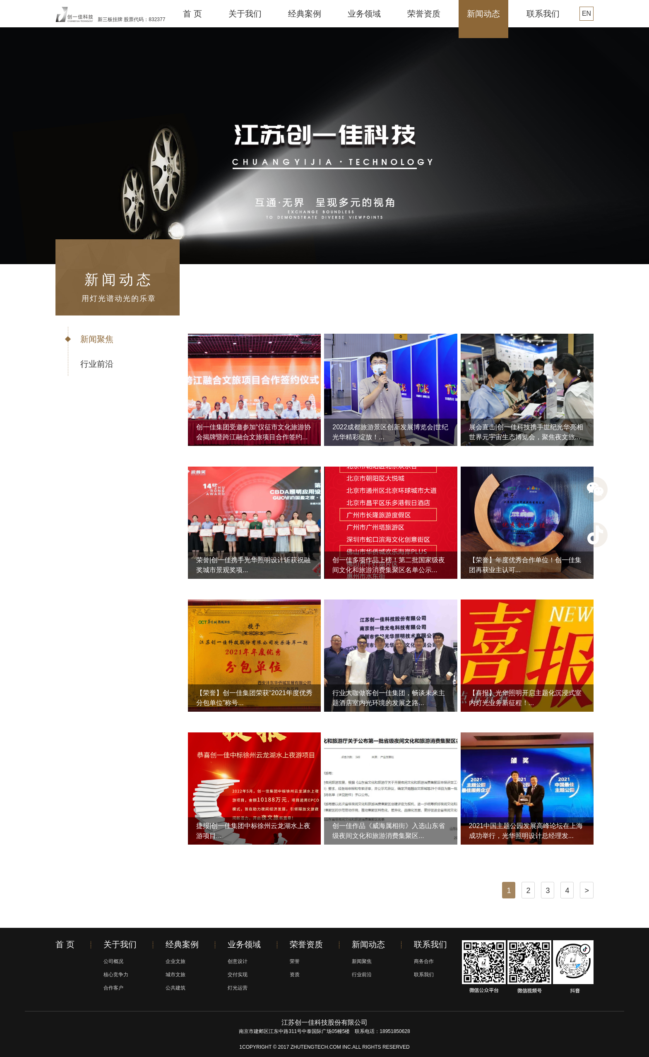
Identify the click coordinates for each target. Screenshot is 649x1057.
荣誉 (295, 961)
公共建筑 (175, 988)
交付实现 (238, 975)
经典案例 (304, 13)
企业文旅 (175, 961)
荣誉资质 (423, 13)
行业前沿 (96, 363)
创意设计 (238, 961)
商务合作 (424, 961)
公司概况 (113, 961)
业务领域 (364, 13)
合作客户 (113, 988)
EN (586, 13)
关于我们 (245, 13)
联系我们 (543, 13)
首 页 (192, 13)
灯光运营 (238, 988)
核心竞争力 (115, 975)
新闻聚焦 (96, 339)
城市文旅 (175, 975)
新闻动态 (483, 13)
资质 (295, 975)
